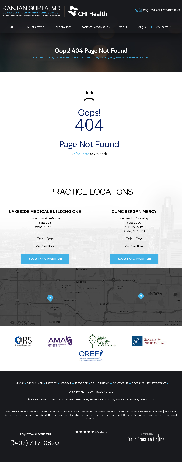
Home (20, 383)
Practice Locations (91, 194)
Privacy (51, 383)
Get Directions (45, 246)
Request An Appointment (159, 10)
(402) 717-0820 (36, 443)
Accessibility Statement (149, 383)
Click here (81, 153)
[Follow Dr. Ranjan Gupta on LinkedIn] (91, 444)
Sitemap (65, 383)
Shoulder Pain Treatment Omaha (94, 411)
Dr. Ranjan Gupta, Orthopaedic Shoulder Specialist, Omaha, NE (72, 57)
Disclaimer (35, 383)
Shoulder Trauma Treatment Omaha (140, 411)
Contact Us (120, 383)
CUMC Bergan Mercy (134, 211)
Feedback (81, 383)
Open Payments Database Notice (91, 391)
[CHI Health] (87, 11)
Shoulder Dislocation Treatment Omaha (107, 415)
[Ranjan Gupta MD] (31, 11)
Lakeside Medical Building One (45, 211)
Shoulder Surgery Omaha (56, 411)
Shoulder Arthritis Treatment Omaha (56, 415)
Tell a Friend (100, 383)
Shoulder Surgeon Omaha (22, 411)
